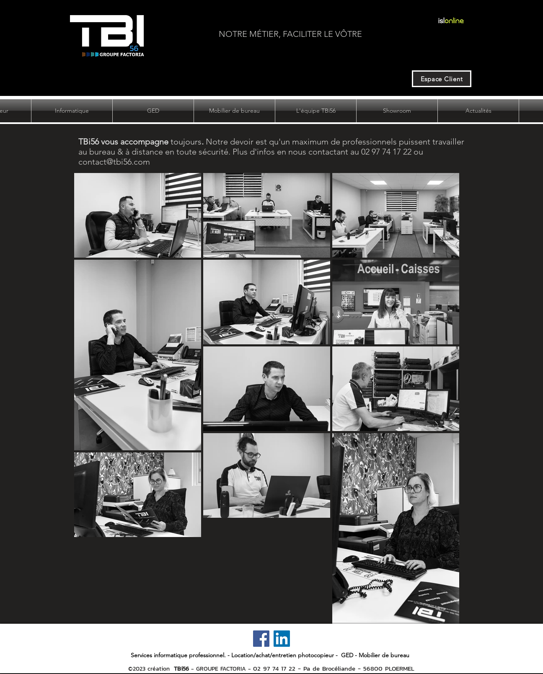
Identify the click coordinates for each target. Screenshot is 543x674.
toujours (140, 142)
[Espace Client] (441, 78)
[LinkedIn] (282, 638)
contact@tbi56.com (114, 162)
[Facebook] (261, 638)
